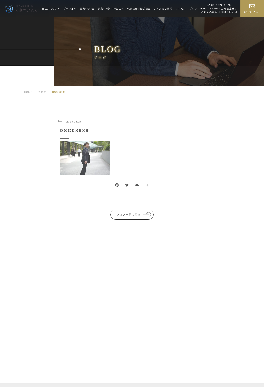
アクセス (181, 8)
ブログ (193, 8)
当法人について (51, 8)
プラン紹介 (69, 8)
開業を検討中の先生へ (111, 8)
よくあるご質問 (163, 8)
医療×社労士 (87, 8)
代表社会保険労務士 (139, 8)
